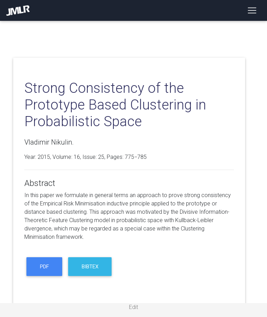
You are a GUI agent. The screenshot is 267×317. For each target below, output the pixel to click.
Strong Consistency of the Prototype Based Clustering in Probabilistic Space (115, 105)
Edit (133, 307)
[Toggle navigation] (252, 10)
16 (77, 157)
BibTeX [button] (90, 266)
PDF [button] (44, 266)
